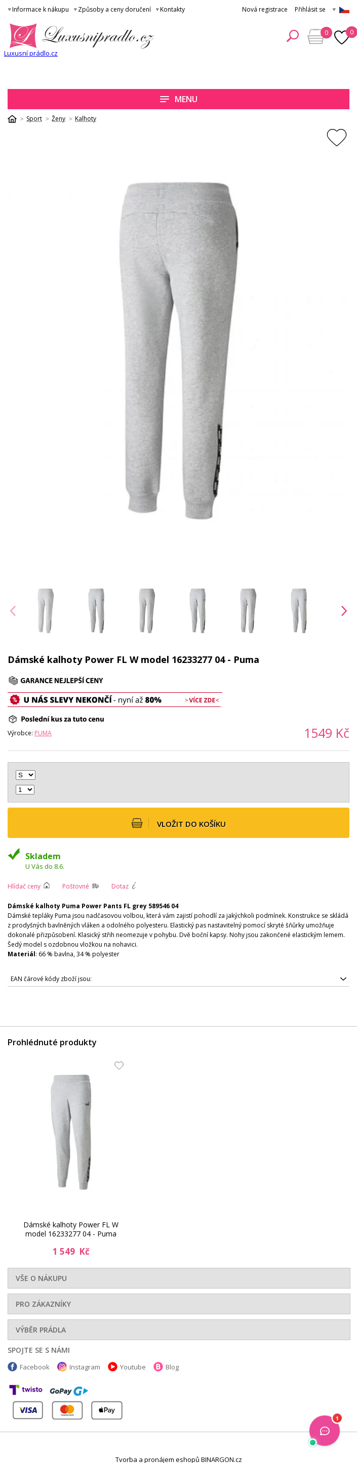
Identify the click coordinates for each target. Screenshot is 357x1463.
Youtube (133, 1366)
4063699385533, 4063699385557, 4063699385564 (178, 979)
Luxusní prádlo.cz (31, 53)
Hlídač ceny (24, 886)
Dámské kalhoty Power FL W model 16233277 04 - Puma (70, 1229)
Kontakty (172, 9)
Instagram (84, 1366)
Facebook (35, 1366)
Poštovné (75, 886)
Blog (172, 1366)
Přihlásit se (310, 9)
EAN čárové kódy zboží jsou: (51, 978)
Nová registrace (265, 9)
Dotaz (120, 886)
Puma (43, 733)
